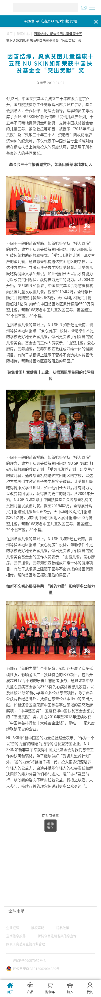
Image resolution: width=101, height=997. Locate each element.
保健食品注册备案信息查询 (57, 936)
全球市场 (16, 911)
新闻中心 (23, 33)
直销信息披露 (16, 936)
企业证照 (12, 927)
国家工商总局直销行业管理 (25, 944)
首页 (9, 33)
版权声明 (37, 927)
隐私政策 (62, 927)
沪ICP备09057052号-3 (29, 960)
